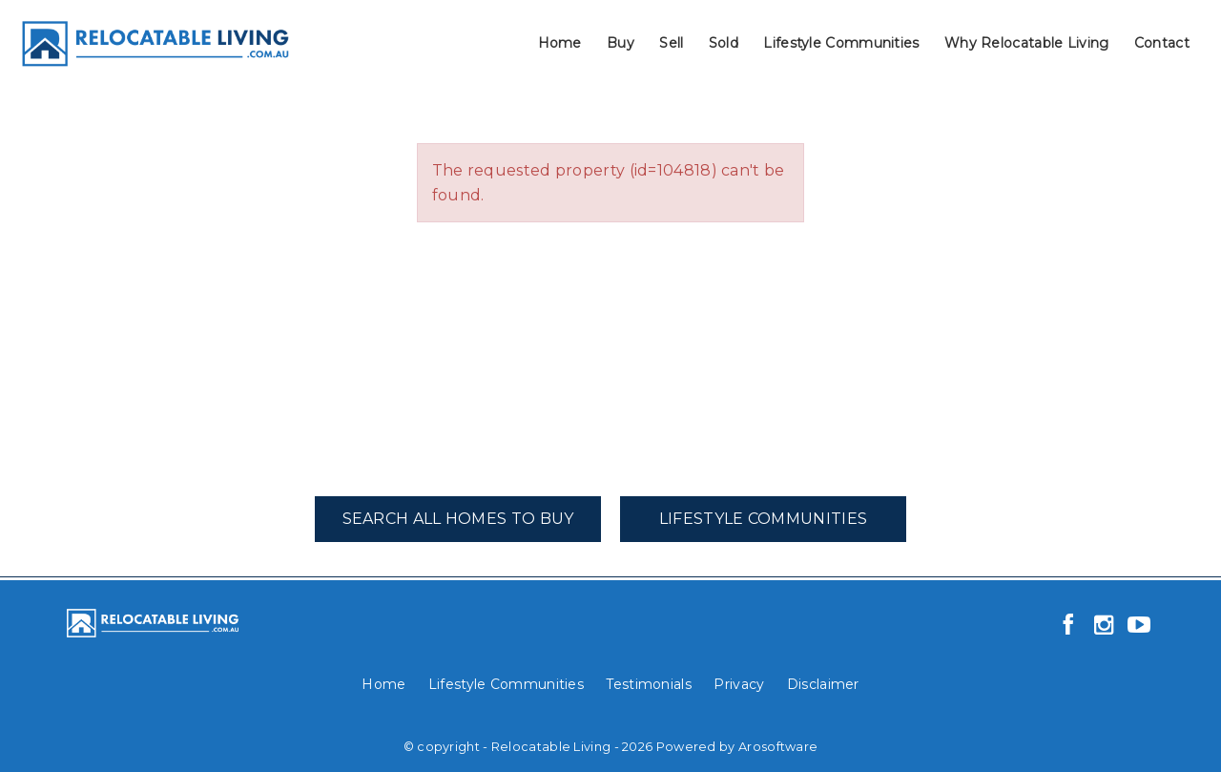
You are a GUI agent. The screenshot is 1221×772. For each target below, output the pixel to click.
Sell (671, 43)
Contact (1162, 43)
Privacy (739, 684)
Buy (620, 43)
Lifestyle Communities (841, 43)
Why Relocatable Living (1026, 43)
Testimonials (649, 684)
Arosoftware (777, 747)
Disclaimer (823, 684)
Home (560, 43)
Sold (723, 43)
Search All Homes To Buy (458, 519)
